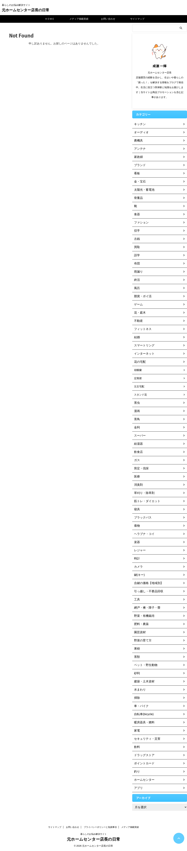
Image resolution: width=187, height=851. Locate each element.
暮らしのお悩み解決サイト (93, 834)
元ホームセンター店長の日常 (25, 10)
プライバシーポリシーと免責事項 (100, 827)
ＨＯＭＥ (49, 18)
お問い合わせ (108, 18)
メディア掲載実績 (78, 18)
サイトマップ (137, 18)
